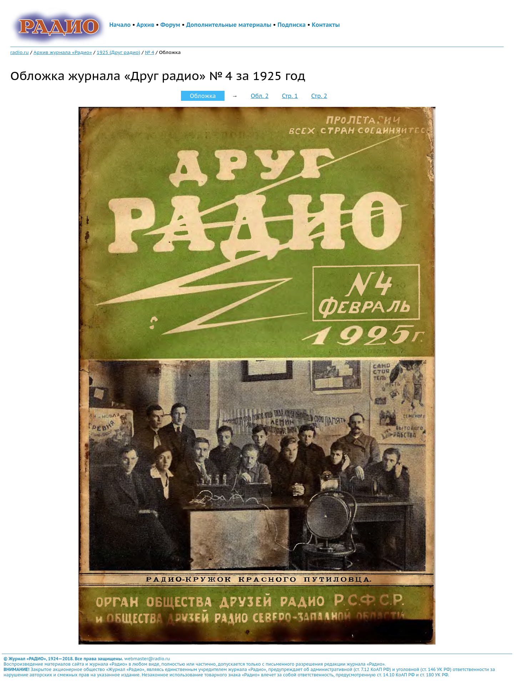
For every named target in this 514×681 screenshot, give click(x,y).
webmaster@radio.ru (147, 658)
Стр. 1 (290, 96)
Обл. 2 (260, 96)
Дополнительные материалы (229, 25)
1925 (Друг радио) (118, 52)
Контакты (326, 25)
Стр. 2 (319, 96)
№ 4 (149, 52)
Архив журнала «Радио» (63, 52)
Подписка (291, 25)
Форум (170, 25)
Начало (120, 25)
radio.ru (19, 52)
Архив (145, 25)
